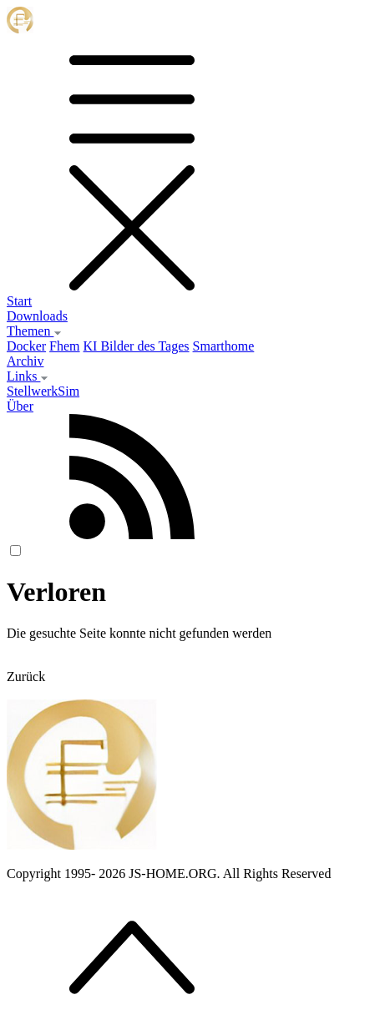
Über (20, 406)
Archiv (25, 361)
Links (27, 376)
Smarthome (224, 346)
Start (19, 301)
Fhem (64, 346)
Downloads (37, 316)
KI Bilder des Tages (137, 346)
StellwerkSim (43, 391)
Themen (34, 331)
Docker (26, 346)
